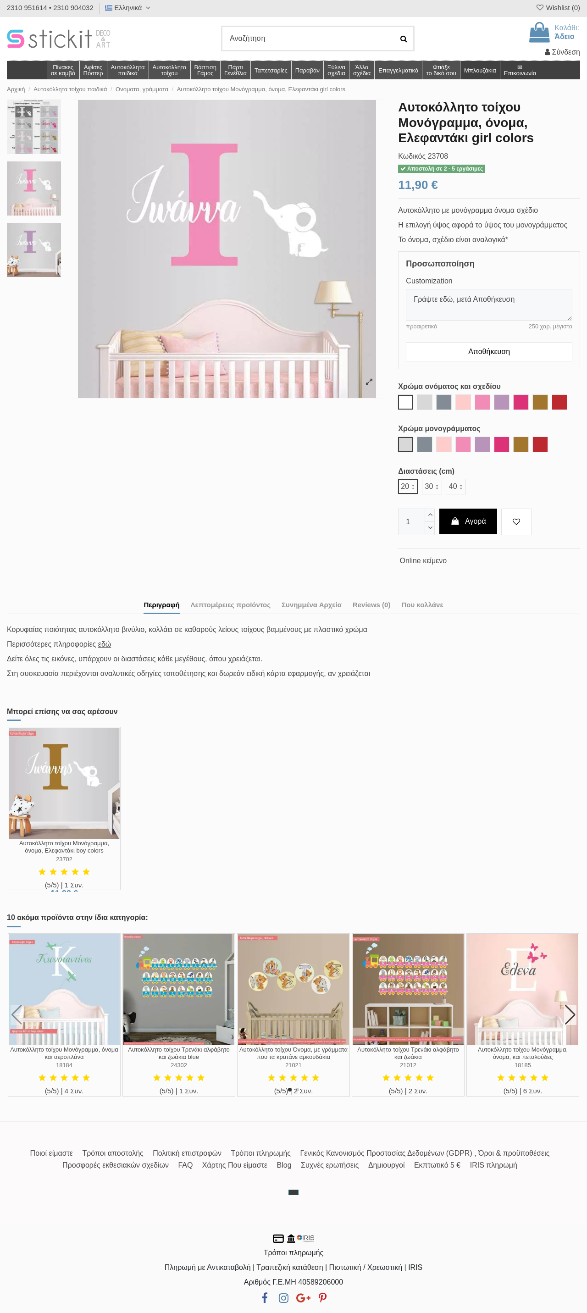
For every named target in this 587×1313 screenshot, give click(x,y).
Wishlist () (557, 7)
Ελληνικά (129, 7)
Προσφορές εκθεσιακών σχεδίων (115, 1165)
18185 (523, 1065)
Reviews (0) (372, 605)
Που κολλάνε (422, 605)
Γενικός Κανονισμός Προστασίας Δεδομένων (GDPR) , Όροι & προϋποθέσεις (425, 1153)
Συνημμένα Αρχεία (312, 605)
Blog (284, 1165)
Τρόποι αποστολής (112, 1153)
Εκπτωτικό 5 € (437, 1165)
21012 (408, 1065)
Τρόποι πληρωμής (261, 1153)
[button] (361, 70)
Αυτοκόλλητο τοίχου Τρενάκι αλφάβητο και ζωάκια (408, 1053)
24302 (179, 1065)
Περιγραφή (161, 605)
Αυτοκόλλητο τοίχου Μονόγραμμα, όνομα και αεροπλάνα (64, 1053)
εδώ (104, 644)
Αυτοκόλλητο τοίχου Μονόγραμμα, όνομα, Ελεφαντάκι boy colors (64, 847)
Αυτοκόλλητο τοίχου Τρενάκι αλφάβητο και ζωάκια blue (178, 1053)
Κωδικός (412, 156)
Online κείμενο (423, 561)
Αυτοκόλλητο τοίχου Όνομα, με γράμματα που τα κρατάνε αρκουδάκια (293, 1053)
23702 (64, 859)
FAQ (185, 1165)
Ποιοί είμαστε (51, 1153)
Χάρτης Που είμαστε (234, 1165)
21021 (293, 1065)
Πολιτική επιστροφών (187, 1153)
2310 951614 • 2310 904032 (50, 7)
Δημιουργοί (386, 1165)
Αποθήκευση (489, 351)
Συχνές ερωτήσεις (330, 1165)
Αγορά (468, 521)
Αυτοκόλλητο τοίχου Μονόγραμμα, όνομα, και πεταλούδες (523, 1053)
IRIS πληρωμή (493, 1165)
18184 (64, 1065)
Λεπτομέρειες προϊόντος (231, 605)
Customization (429, 281)
